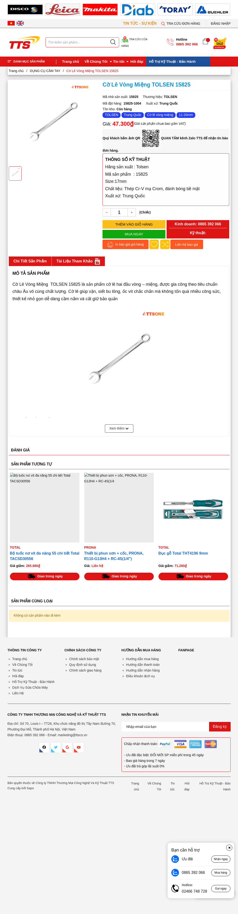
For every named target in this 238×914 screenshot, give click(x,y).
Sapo (30, 788)
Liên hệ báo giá (186, 245)
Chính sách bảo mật (84, 659)
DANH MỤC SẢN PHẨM (29, 61)
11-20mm (186, 115)
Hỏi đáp (137, 61)
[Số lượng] (119, 212)
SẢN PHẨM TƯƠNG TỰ (31, 464)
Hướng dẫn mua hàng (142, 659)
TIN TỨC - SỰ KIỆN (140, 23)
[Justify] (113, 42)
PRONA (90, 547)
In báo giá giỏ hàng (125, 245)
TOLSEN (111, 115)
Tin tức (119, 61)
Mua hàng (221, 872)
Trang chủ (70, 61)
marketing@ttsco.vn (72, 735)
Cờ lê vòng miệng (160, 115)
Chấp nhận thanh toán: (141, 744)
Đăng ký (220, 727)
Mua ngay (134, 234)
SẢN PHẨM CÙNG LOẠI (32, 601)
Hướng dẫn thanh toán (143, 665)
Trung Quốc (132, 115)
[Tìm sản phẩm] (82, 42)
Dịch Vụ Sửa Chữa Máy (30, 687)
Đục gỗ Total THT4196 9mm (183, 553)
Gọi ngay (220, 888)
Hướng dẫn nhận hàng (143, 670)
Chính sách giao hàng (85, 670)
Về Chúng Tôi (95, 61)
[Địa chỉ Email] (176, 726)
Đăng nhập (221, 23)
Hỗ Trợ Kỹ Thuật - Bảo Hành (172, 61)
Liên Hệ (18, 693)
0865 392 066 (187, 44)
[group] (53, 122)
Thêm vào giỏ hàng (134, 224)
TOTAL (15, 547)
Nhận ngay (221, 859)
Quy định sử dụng (82, 665)
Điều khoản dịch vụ (140, 676)
